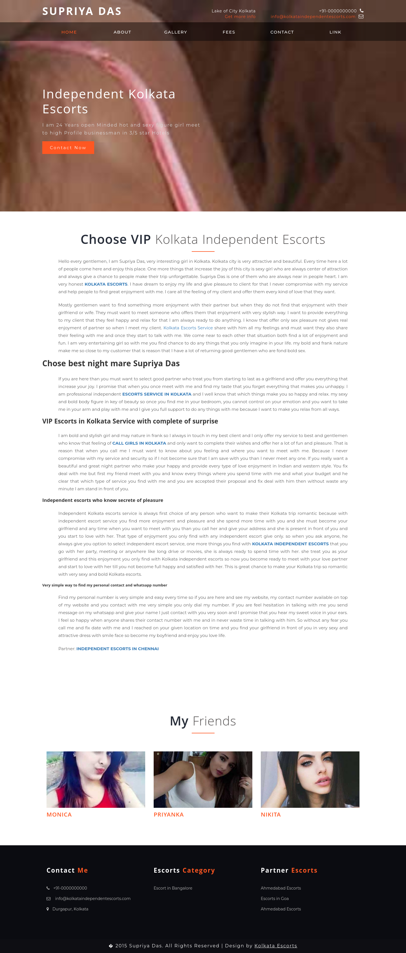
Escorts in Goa (275, 898)
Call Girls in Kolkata (139, 443)
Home (69, 32)
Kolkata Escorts (106, 284)
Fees (229, 32)
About (122, 32)
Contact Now (68, 147)
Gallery (175, 32)
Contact (282, 32)
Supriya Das (82, 13)
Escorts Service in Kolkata (156, 394)
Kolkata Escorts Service (188, 327)
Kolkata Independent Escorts (290, 543)
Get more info (240, 16)
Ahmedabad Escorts (281, 888)
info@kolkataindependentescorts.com (313, 16)
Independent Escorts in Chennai (117, 648)
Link (336, 32)
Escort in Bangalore (173, 888)
